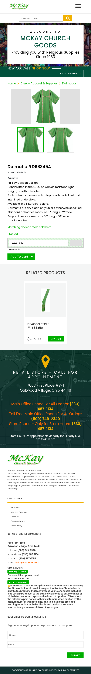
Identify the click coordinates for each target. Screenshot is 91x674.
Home (11, 83)
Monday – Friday (17, 571)
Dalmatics (69, 83)
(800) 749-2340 (45, 418)
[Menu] (78, 6)
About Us (15, 507)
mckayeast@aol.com (27, 562)
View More (56, 338)
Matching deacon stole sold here (29, 227)
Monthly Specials (19, 512)
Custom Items (17, 521)
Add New (13, 250)
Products (15, 516)
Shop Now (46, 68)
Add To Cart (19, 257)
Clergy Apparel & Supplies (38, 83)
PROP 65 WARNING (18, 582)
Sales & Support (68, 73)
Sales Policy (16, 525)
